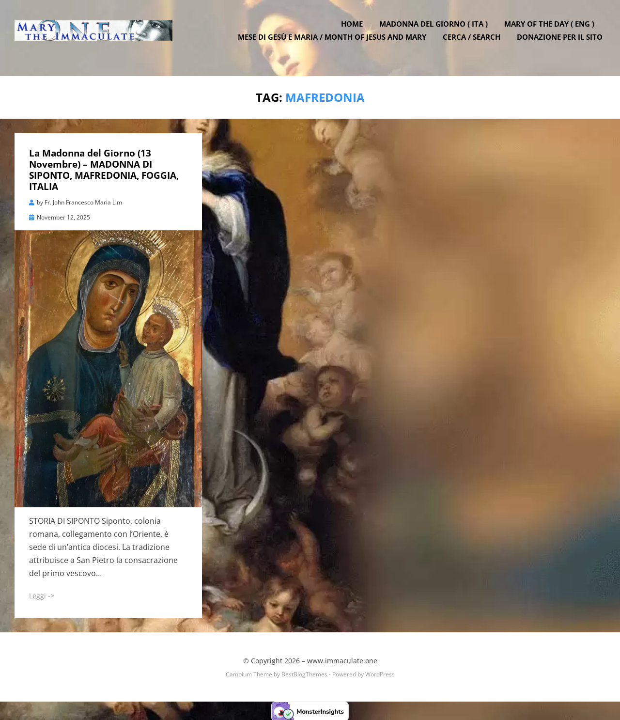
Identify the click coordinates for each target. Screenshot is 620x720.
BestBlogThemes (304, 673)
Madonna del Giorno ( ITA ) (436, 30)
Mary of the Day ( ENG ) (552, 30)
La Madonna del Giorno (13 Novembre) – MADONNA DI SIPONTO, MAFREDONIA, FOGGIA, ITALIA (104, 169)
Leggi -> (41, 595)
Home (355, 30)
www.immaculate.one (342, 659)
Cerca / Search (474, 43)
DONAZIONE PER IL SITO (562, 43)
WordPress (380, 673)
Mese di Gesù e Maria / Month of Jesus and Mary (335, 43)
